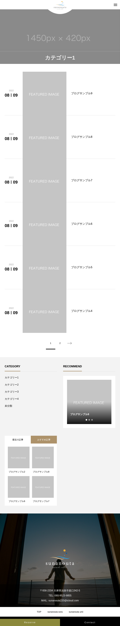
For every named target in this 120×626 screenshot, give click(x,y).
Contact (90, 622)
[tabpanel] (89, 402)
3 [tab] (92, 420)
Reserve (30, 622)
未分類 (8, 406)
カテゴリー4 (12, 399)
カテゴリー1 (12, 377)
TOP (39, 612)
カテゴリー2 (12, 384)
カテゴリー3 (12, 391)
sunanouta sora (55, 612)
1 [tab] (87, 420)
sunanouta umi (76, 612)
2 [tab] (89, 420)
